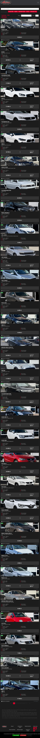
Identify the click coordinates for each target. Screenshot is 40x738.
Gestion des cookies (28, 730)
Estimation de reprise (20, 727)
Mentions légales (20, 729)
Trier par (19, 15)
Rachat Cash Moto (12, 729)
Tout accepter (16, 735)
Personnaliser (29, 735)
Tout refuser (23, 735)
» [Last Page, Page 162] (29, 703)
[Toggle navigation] (38, 3)
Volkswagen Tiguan (22, 11)
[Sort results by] (26, 16)
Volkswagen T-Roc (33, 11)
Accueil (12, 726)
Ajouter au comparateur (6, 63)
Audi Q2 (27, 11)
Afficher (33, 15)
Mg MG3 (16, 11)
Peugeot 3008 (11, 11)
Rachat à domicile (28, 726)
